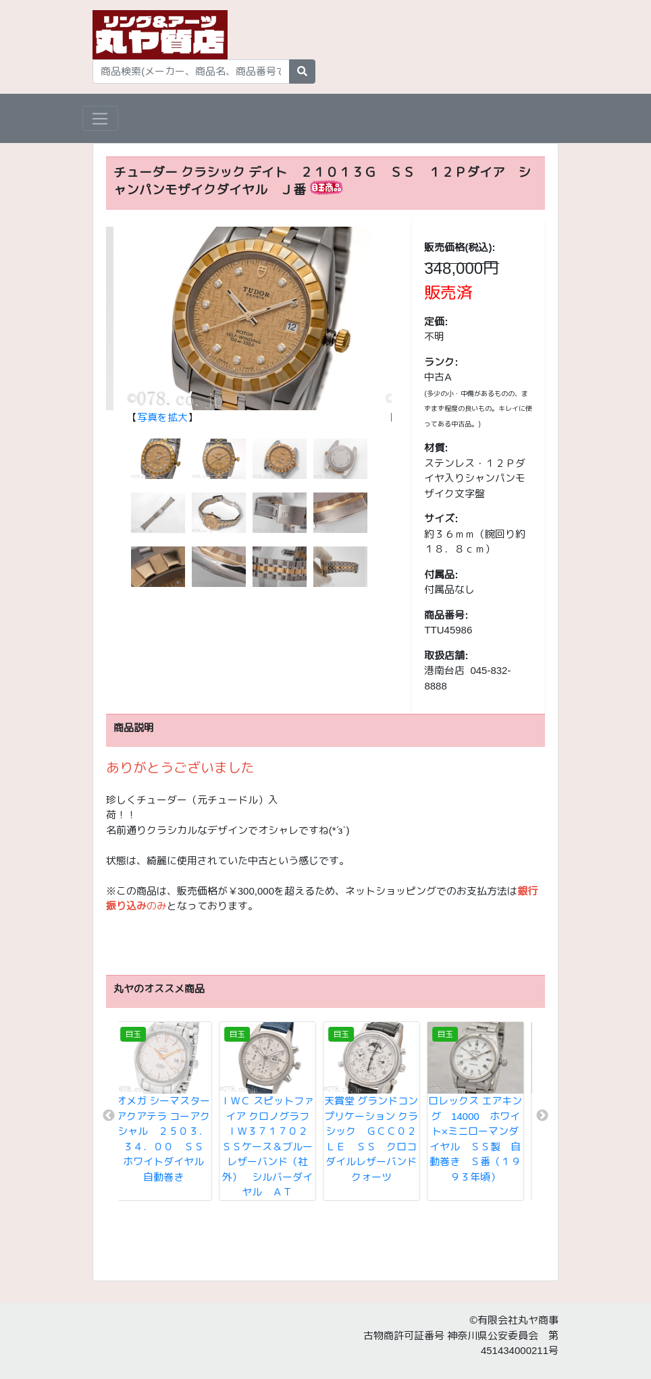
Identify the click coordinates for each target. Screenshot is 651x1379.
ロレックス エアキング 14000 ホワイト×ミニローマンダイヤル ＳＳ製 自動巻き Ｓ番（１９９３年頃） (482, 1139)
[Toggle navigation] (100, 119)
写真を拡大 (162, 417)
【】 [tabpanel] (249, 325)
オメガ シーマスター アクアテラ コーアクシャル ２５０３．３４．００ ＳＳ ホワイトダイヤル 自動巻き (173, 1139)
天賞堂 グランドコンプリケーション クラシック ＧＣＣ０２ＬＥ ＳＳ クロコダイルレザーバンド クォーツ (383, 1139)
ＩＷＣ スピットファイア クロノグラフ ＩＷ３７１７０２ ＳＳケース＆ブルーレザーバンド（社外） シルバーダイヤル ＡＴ (277, 1146)
